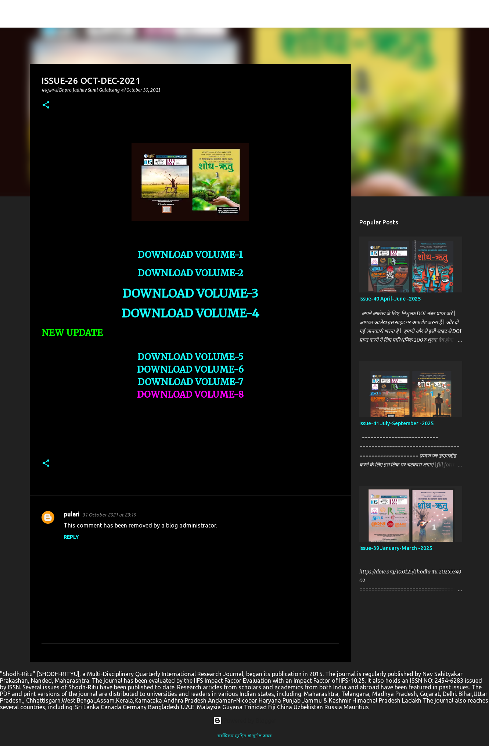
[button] (46, 105)
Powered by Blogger (244, 720)
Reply (71, 537)
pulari (71, 514)
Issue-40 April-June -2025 (390, 299)
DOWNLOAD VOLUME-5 (190, 357)
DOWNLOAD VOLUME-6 (190, 369)
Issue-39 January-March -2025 (395, 548)
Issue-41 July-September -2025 (396, 423)
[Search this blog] (444, 14)
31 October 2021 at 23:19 (109, 514)
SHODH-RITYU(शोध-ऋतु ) (84, 14)
